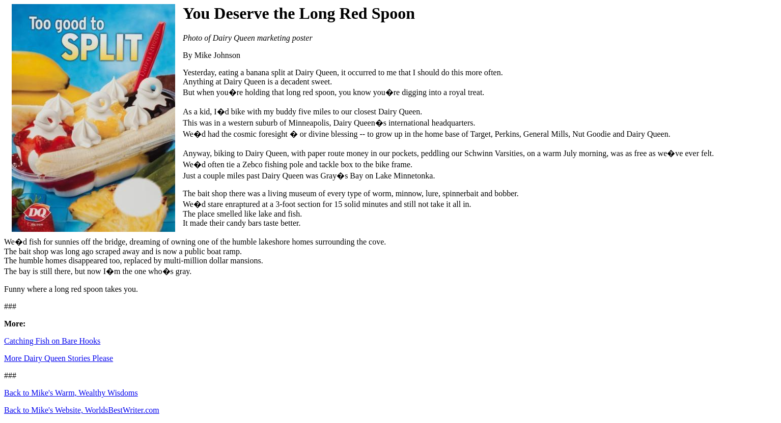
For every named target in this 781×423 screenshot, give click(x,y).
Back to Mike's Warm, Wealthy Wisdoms (71, 392)
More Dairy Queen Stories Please (58, 358)
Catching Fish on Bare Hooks (52, 341)
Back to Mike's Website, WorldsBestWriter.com (81, 410)
